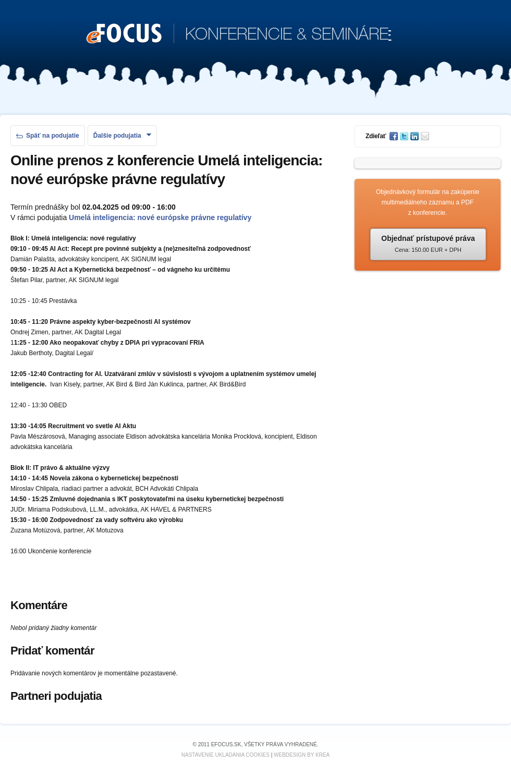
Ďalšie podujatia (122, 135)
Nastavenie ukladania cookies (225, 755)
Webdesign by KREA (302, 755)
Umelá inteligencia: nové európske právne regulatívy (160, 217)
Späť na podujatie (47, 135)
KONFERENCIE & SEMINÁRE (239, 34)
